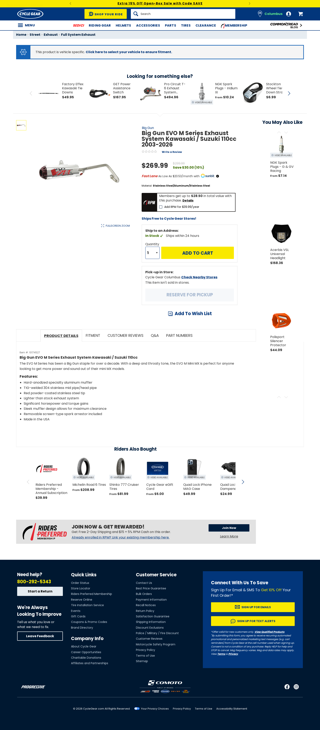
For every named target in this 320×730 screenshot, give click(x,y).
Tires (186, 25)
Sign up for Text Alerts (256, 621)
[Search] (183, 14)
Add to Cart (197, 253)
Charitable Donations (86, 658)
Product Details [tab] (61, 335)
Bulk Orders (144, 594)
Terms (221, 654)
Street (35, 34)
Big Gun (148, 127)
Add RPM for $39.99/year (181, 207)
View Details (79, 269)
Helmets (123, 25)
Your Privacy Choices (155, 708)
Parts (170, 25)
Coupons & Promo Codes (89, 622)
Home (21, 34)
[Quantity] (152, 253)
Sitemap (142, 661)
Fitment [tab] (93, 335)
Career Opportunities (86, 652)
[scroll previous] (28, 481)
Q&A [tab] (155, 335)
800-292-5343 (34, 582)
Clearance (206, 25)
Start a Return (40, 591)
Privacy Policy (145, 650)
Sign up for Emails (256, 607)
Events (75, 611)
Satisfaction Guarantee (152, 616)
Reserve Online (81, 600)
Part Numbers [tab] (179, 335)
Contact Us (144, 583)
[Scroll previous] (278, 132)
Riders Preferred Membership (91, 594)
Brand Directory (82, 628)
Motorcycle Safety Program (155, 644)
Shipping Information (151, 622)
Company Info (87, 638)
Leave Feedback (40, 636)
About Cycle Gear (83, 646)
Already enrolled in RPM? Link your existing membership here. (120, 537)
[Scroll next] (286, 132)
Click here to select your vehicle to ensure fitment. (129, 52)
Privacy (233, 654)
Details (187, 200)
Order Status (80, 583)
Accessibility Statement (231, 708)
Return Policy (145, 611)
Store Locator (80, 588)
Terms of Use (145, 656)
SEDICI (78, 25)
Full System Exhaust (78, 34)
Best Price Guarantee (151, 588)
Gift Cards (78, 616)
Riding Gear (100, 25)
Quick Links (84, 575)
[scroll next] (242, 481)
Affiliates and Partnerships (89, 663)
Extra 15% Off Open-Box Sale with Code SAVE (160, 3)
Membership (234, 25)
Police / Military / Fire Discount (157, 633)
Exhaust (51, 34)
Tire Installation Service (87, 605)
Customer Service (156, 575)
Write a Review (172, 152)
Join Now (229, 528)
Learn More (229, 536)
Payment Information (151, 600)
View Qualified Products (269, 632)
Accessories (148, 25)
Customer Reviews (149, 639)
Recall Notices (146, 605)
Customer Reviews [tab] (125, 335)
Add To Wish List (193, 313)
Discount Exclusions (150, 628)
